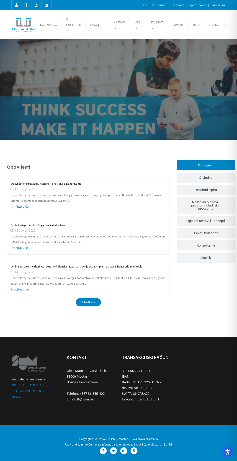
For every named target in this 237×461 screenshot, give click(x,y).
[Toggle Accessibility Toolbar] (228, 452)
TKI (39, 391)
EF (26, 385)
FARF (14, 391)
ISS (145, 5)
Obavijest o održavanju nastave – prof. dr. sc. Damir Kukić (45, 183)
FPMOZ (33, 385)
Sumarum (218, 5)
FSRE (42, 385)
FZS (48, 385)
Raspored (177, 5)
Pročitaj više (19, 206)
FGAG (22, 391)
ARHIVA (16, 397)
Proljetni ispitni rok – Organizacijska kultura (37, 225)
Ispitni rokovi (198, 5)
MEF (29, 391)
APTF (14, 385)
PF (34, 391)
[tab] (206, 165)
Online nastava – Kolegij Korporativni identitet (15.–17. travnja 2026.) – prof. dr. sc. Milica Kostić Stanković (76, 266)
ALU (21, 385)
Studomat (159, 5)
